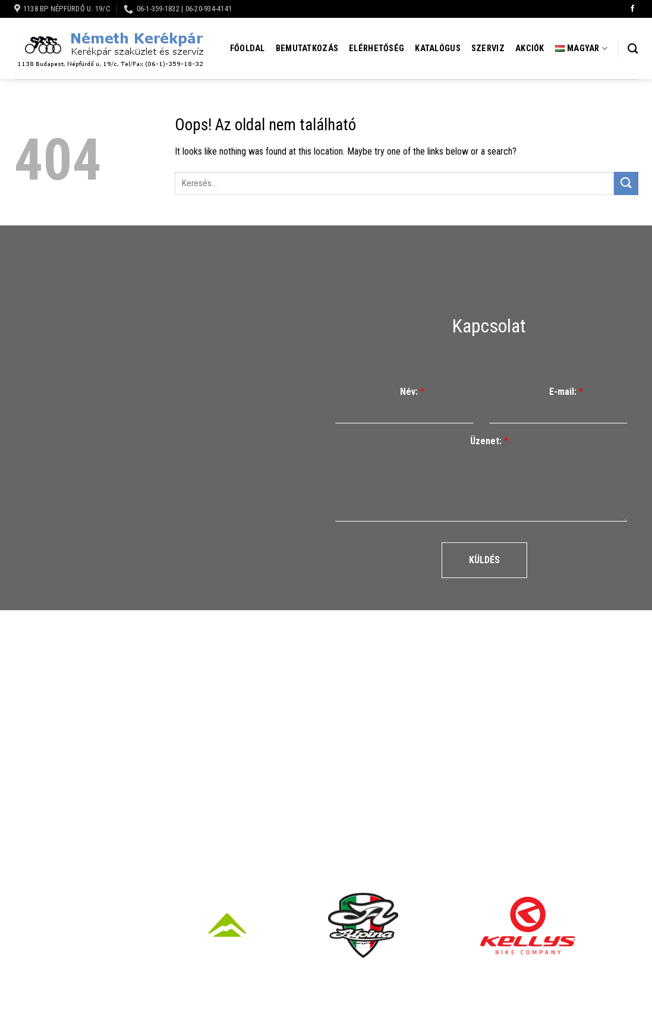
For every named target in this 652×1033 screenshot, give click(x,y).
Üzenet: (489, 441)
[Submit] (626, 183)
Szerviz (488, 48)
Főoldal (247, 48)
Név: (412, 391)
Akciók (529, 48)
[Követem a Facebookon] (632, 9)
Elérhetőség (376, 48)
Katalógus (438, 48)
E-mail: (566, 391)
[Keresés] (633, 49)
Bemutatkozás (307, 48)
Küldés (484, 560)
